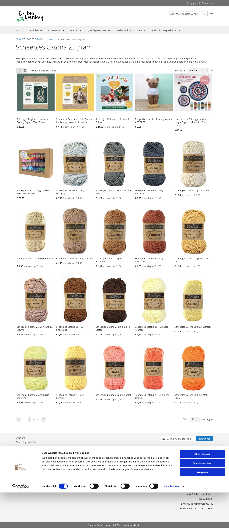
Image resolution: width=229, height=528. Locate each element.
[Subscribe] (204, 438)
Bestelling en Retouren (28, 442)
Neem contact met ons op (29, 446)
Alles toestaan (202, 489)
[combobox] (188, 13)
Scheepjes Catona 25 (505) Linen (191, 190)
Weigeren (202, 507)
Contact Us (207, 3)
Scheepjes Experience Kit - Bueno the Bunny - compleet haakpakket (74, 121)
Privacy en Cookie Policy (28, 455)
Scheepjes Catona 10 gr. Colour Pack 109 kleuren (33, 192)
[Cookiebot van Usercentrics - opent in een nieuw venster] (21, 521)
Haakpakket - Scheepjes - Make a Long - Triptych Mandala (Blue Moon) (191, 122)
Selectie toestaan (202, 498)
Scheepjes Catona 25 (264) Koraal (113, 394)
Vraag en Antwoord (26, 451)
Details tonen (171, 521)
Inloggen (192, 3)
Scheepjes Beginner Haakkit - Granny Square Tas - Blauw (32, 121)
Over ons (20, 437)
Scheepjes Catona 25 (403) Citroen (192, 326)
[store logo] (30, 16)
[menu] (114, 34)
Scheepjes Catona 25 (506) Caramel (75, 258)
